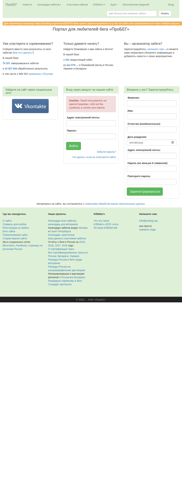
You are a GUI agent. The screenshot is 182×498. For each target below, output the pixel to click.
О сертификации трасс (61, 249)
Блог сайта (9, 231)
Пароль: (72, 130)
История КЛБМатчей (105, 227)
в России (64, 277)
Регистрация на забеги (16, 227)
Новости (27, 4)
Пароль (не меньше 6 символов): (148, 163)
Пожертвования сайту (15, 234)
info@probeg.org (148, 220)
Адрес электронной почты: (83, 117)
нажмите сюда (147, 229)
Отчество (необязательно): (144, 123)
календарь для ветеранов (63, 224)
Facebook (21, 245)
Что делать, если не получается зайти (94, 157)
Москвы (83, 227)
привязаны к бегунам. (41, 73)
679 (73, 65)
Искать (165, 13)
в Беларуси (78, 277)
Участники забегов (77, 4)
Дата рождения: (137, 137)
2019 (82, 242)
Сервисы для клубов (14, 224)
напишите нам (155, 49)
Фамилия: (134, 97)
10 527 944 (11, 68)
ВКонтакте (8, 245)
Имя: (130, 110)
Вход (171, 4)
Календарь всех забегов (62, 220)
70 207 (6, 63)
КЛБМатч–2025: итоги (106, 224)
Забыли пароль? (106, 151)
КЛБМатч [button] (99, 4)
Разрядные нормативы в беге (65, 280)
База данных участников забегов (67, 238)
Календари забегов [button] (49, 4)
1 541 (66, 59)
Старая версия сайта (15, 238)
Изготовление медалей (136, 4)
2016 (64, 245)
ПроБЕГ (11, 4)
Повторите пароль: (139, 176)
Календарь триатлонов (61, 234)
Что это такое (101, 220)
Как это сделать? (23, 52)
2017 (57, 245)
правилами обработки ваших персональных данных (115, 203)
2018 (51, 245)
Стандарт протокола (59, 284)
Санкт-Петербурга (60, 231)
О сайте (7, 220)
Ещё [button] (114, 4)
